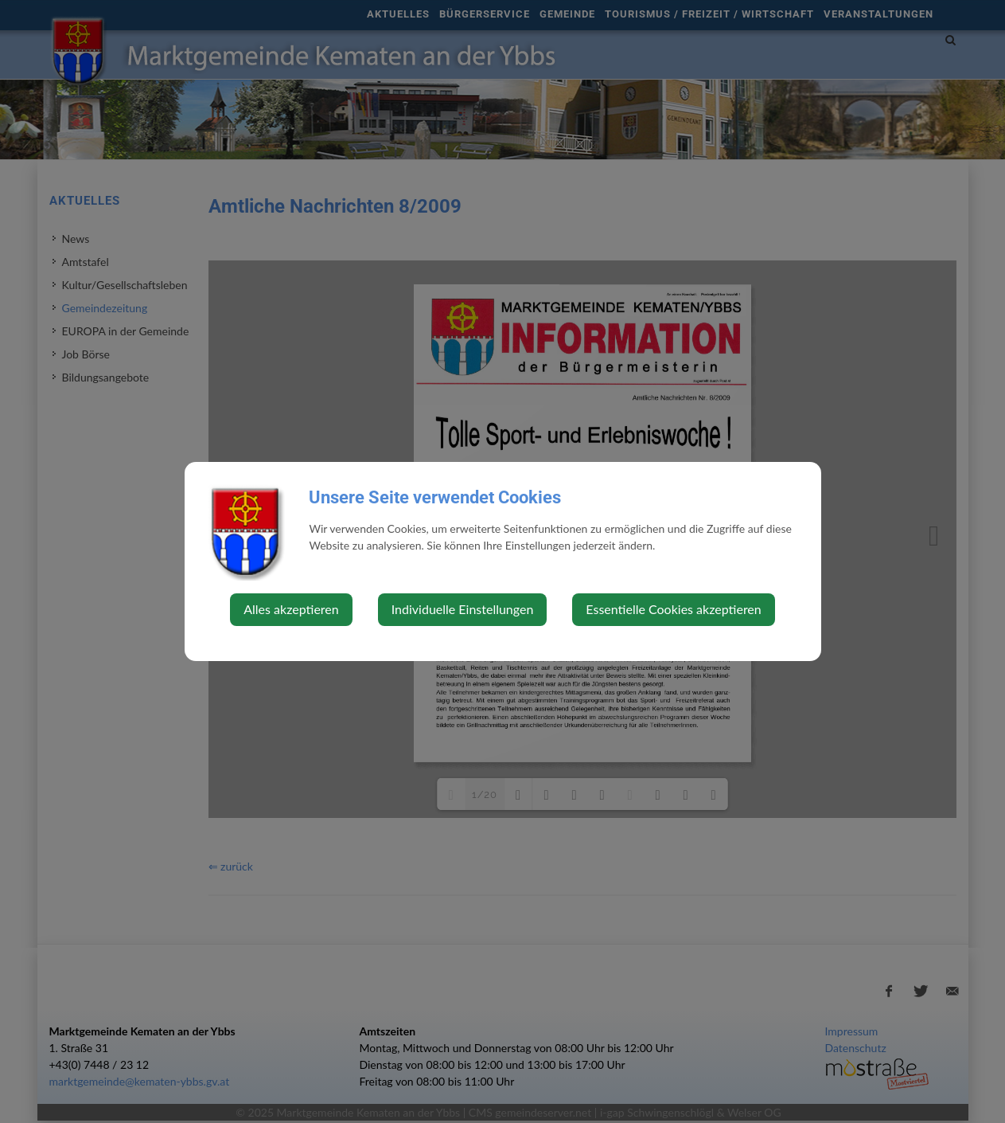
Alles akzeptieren (290, 608)
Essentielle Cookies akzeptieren (673, 608)
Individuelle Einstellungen (462, 608)
